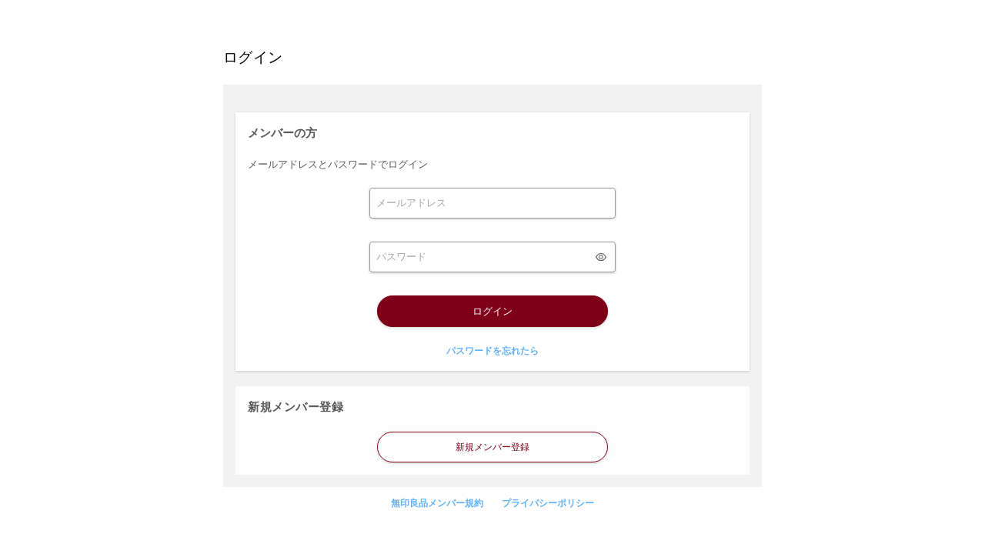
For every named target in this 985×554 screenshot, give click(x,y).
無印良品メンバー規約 (437, 503)
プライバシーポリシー (548, 503)
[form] (492, 203)
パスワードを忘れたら (492, 350)
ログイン (492, 311)
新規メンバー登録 (492, 447)
